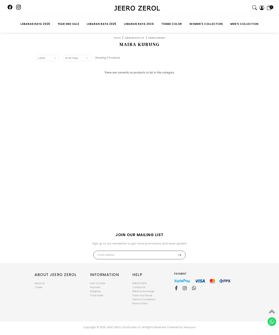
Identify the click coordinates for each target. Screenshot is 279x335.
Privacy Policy (140, 303)
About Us (40, 283)
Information (104, 274)
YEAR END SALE (68, 24)
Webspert (189, 327)
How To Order (97, 283)
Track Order (96, 295)
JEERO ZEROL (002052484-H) (123, 327)
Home (117, 37)
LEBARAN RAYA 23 (134, 37)
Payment (95, 287)
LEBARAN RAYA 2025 (101, 24)
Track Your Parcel (142, 295)
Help (137, 274)
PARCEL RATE (139, 283)
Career (38, 287)
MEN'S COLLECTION (244, 24)
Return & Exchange (143, 291)
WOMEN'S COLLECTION (206, 24)
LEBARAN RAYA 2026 (35, 24)
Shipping (95, 291)
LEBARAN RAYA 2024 (139, 24)
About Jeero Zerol (56, 274)
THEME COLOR (171, 24)
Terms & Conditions (143, 299)
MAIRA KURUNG (156, 37)
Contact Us (138, 287)
